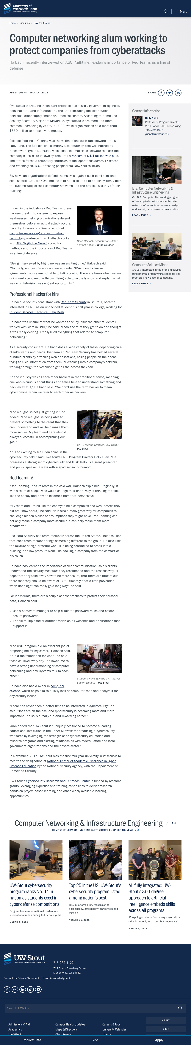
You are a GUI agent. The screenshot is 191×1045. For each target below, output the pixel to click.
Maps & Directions (66, 1029)
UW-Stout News (42, 23)
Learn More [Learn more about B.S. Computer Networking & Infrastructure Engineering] (140, 215)
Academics (15, 1029)
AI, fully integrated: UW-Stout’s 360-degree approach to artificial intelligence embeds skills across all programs (152, 897)
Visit (166, 1029)
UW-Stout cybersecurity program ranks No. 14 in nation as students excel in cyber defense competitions (34, 894)
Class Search (63, 1034)
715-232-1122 (63, 963)
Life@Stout (14, 1034)
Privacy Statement (29, 978)
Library (106, 1034)
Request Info (32, 1040)
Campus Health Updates (70, 1024)
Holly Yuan (151, 118)
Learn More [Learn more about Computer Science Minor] (140, 283)
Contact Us (11, 978)
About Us (25, 23)
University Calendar (114, 1029)
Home (13, 23)
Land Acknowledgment (56, 978)
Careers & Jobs (111, 1024)
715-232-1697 (154, 130)
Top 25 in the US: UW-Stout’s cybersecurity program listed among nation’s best (95, 891)
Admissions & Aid (19, 1024)
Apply (166, 1020)
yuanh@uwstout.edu (157, 134)
